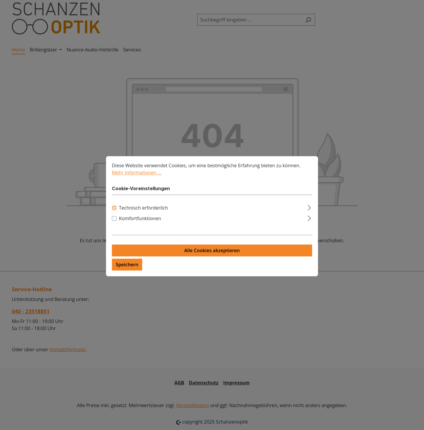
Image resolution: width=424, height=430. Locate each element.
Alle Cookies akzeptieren (212, 254)
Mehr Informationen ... (136, 176)
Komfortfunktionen (140, 222)
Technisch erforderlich (143, 211)
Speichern (127, 268)
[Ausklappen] (309, 210)
